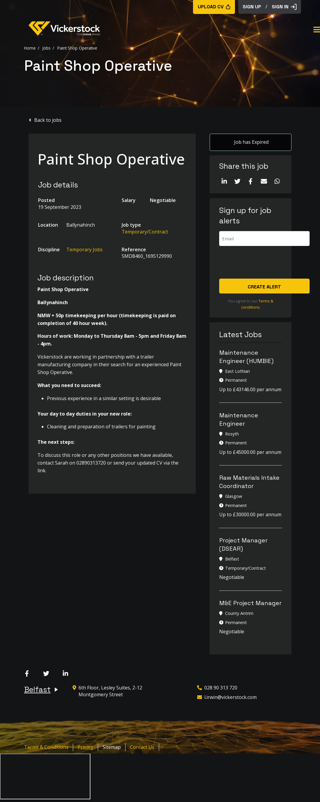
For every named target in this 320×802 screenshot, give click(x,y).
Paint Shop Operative (77, 47)
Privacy (85, 747)
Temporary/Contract (145, 231)
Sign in (284, 7)
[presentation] (264, 262)
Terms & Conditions (46, 747)
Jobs (46, 47)
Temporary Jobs (84, 249)
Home (30, 47)
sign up (252, 7)
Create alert (264, 287)
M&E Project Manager (250, 603)
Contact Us (142, 747)
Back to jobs (48, 120)
